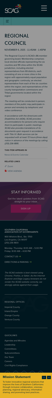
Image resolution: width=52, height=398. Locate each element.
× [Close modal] (49, 377)
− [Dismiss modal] (44, 377)
